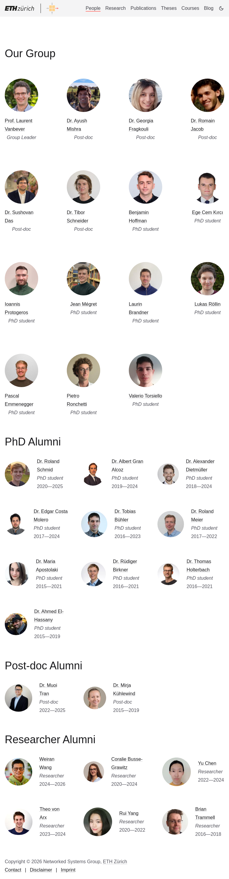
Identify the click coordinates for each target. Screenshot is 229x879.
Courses (190, 8)
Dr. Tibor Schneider (77, 216)
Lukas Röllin (207, 304)
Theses (169, 8)
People (93, 8)
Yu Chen (207, 763)
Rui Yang (128, 813)
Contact (13, 869)
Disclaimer (41, 869)
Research (115, 8)
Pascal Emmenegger (19, 400)
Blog (208, 8)
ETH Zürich (115, 861)
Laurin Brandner (138, 308)
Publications (143, 8)
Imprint (68, 869)
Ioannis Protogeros (16, 308)
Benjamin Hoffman (139, 216)
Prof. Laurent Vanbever (19, 125)
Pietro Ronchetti (77, 400)
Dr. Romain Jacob (203, 125)
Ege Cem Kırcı (207, 212)
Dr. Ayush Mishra (77, 125)
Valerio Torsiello (145, 395)
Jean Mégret (83, 304)
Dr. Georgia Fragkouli (141, 125)
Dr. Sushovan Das (19, 216)
